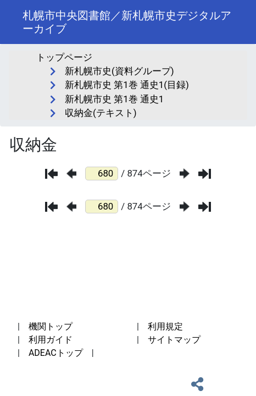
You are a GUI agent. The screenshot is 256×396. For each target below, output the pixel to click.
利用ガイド (51, 339)
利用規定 (165, 326)
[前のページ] (71, 173)
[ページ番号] (101, 173)
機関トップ (51, 326)
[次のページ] (185, 173)
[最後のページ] (204, 174)
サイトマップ (174, 339)
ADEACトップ (56, 353)
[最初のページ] (51, 174)
